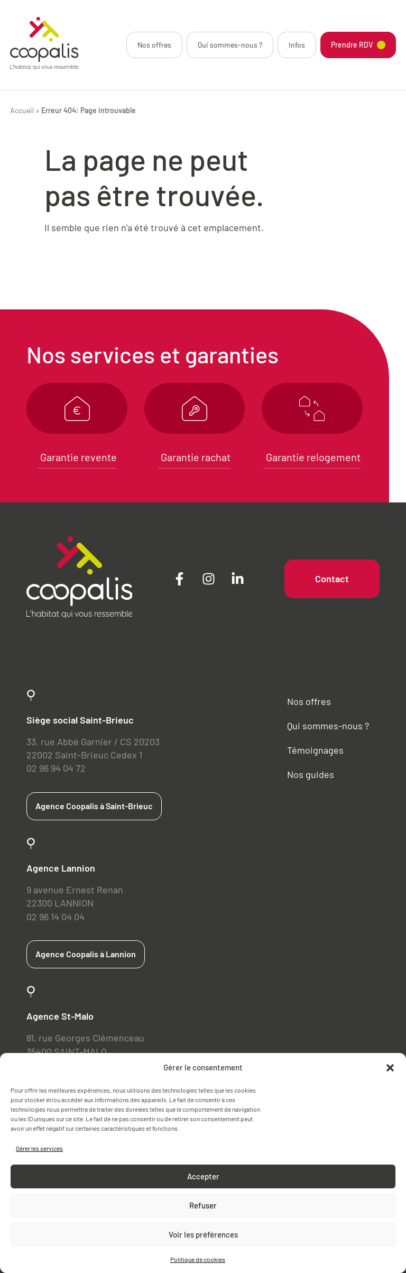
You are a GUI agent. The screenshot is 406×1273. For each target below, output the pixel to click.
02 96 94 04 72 (56, 768)
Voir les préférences (203, 1234)
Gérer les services (39, 1148)
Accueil (22, 110)
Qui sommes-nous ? (230, 44)
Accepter (203, 1176)
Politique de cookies (197, 1259)
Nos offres (154, 44)
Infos (297, 44)
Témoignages (315, 750)
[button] (390, 1068)
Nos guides (310, 774)
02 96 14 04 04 (55, 916)
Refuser (203, 1205)
